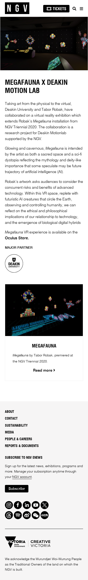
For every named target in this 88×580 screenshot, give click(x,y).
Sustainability (16, 425)
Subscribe (16, 489)
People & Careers (18, 439)
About (9, 412)
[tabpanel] (44, 43)
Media (9, 432)
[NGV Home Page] (17, 8)
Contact (11, 418)
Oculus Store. (17, 238)
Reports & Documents (22, 446)
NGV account (22, 477)
